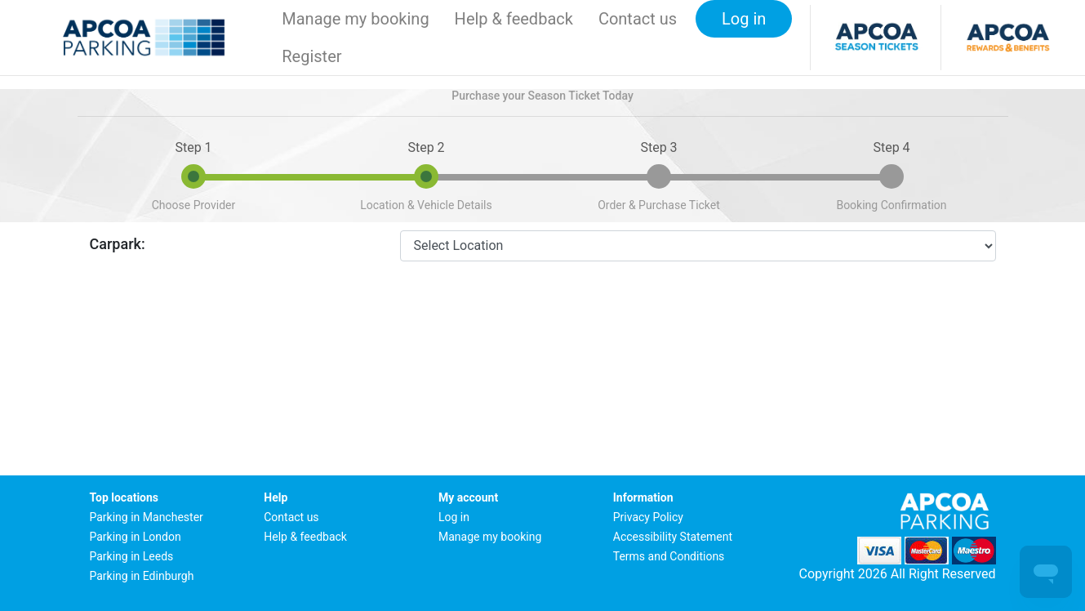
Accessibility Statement (672, 536)
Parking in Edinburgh (142, 575)
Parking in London (135, 536)
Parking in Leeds (132, 556)
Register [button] (311, 56)
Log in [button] (744, 19)
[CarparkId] (698, 245)
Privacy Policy (648, 517)
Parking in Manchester (146, 517)
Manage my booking (355, 19)
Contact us (637, 19)
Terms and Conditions (669, 556)
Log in (453, 517)
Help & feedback (514, 19)
